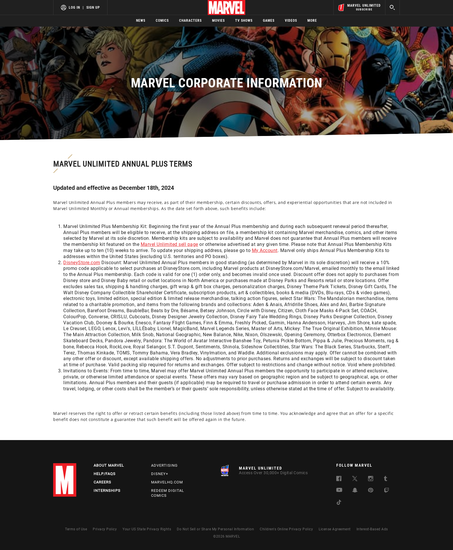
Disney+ (159, 474)
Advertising (164, 465)
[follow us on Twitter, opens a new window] (354, 479)
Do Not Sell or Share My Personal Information (215, 529)
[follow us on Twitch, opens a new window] (386, 491)
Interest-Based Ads (372, 529)
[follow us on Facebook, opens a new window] (338, 479)
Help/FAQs (105, 474)
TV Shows (244, 21)
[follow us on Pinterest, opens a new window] (370, 491)
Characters (190, 21)
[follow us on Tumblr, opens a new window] (385, 479)
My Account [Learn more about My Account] (265, 250)
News (140, 21)
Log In (74, 7)
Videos (291, 21)
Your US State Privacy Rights (146, 529)
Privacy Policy (105, 529)
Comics (162, 21)
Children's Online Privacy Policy (286, 529)
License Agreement (335, 529)
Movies (218, 21)
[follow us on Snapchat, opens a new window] (355, 491)
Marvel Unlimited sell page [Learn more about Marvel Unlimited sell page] (169, 244)
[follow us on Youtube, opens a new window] (339, 490)
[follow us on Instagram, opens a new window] (370, 479)
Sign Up (93, 7)
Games (268, 21)
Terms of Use (76, 529)
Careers (102, 482)
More (312, 21)
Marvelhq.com (167, 482)
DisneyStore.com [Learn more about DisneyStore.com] (81, 262)
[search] (392, 7)
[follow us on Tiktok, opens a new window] (338, 503)
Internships (107, 490)
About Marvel (109, 465)
